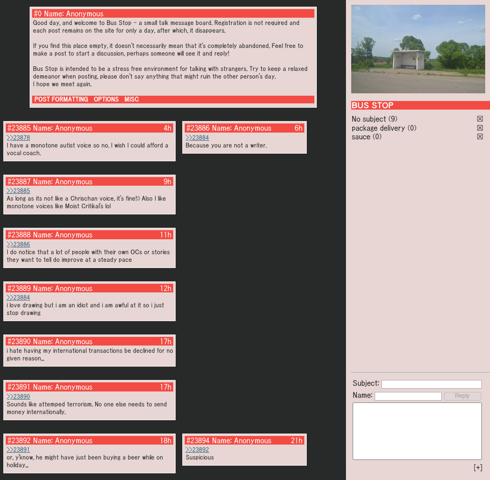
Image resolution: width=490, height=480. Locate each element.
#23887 (19, 181)
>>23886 (18, 244)
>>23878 (18, 137)
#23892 (19, 440)
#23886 (198, 128)
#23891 (19, 387)
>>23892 (197, 450)
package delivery (378, 128)
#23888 (19, 234)
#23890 (19, 341)
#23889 (19, 288)
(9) (393, 119)
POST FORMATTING (61, 99)
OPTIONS (106, 99)
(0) (412, 128)
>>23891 (18, 450)
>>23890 (18, 396)
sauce (361, 136)
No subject (370, 119)
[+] (478, 467)
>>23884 (197, 137)
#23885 (19, 128)
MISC (131, 99)
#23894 (198, 440)
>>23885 (18, 191)
